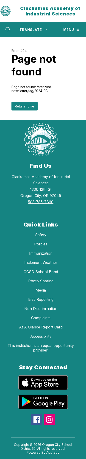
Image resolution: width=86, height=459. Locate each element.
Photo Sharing (40, 281)
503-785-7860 (40, 202)
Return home (24, 106)
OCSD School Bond (41, 271)
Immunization (41, 253)
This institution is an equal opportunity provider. (41, 347)
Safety (40, 234)
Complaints (40, 318)
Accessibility (40, 336)
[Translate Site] (33, 30)
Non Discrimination (40, 308)
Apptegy (52, 452)
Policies (40, 244)
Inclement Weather (40, 262)
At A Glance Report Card (41, 327)
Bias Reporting (40, 299)
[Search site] (8, 30)
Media (41, 290)
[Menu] (71, 30)
